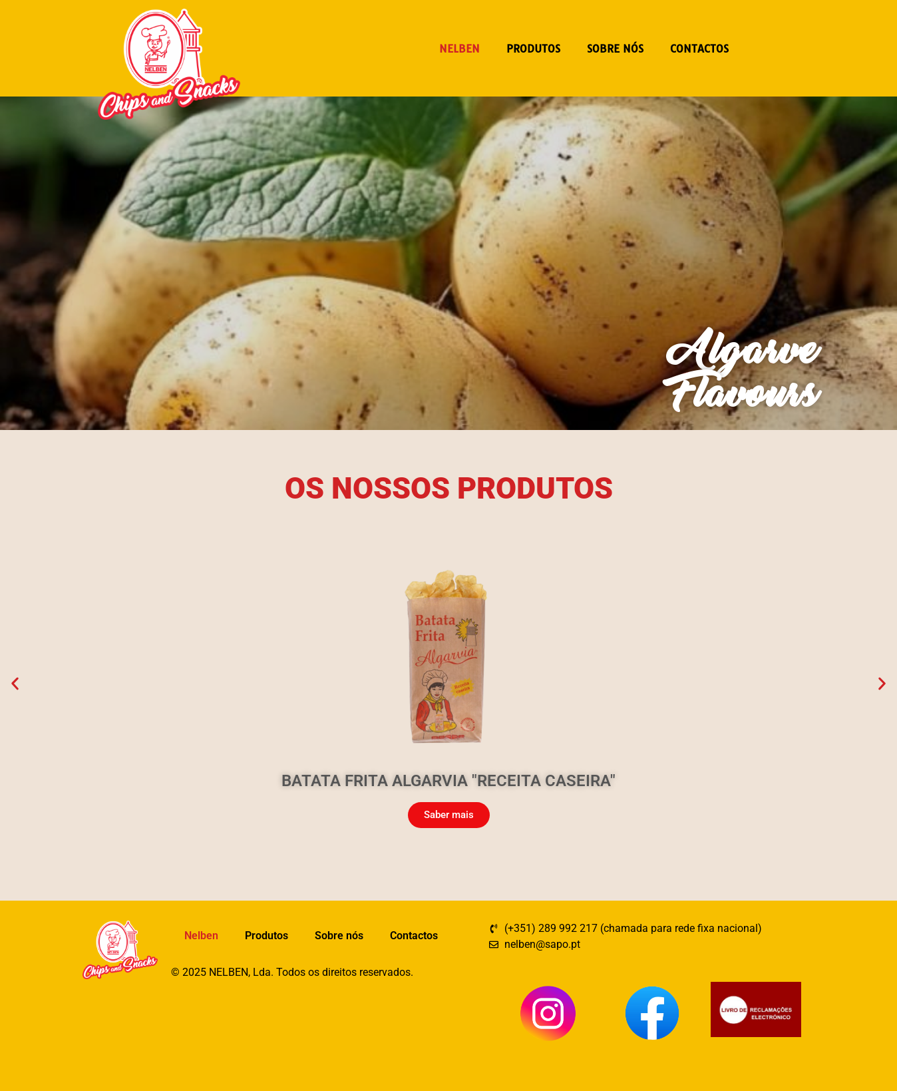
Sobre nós (615, 48)
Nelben (459, 48)
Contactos (699, 48)
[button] (15, 684)
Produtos (533, 48)
